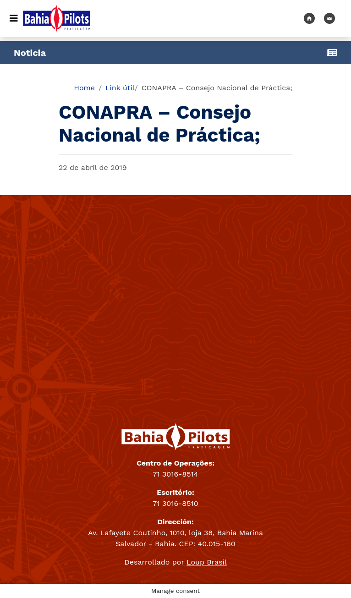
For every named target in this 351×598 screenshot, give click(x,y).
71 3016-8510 (175, 503)
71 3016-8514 (175, 474)
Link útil (120, 87)
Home (84, 87)
